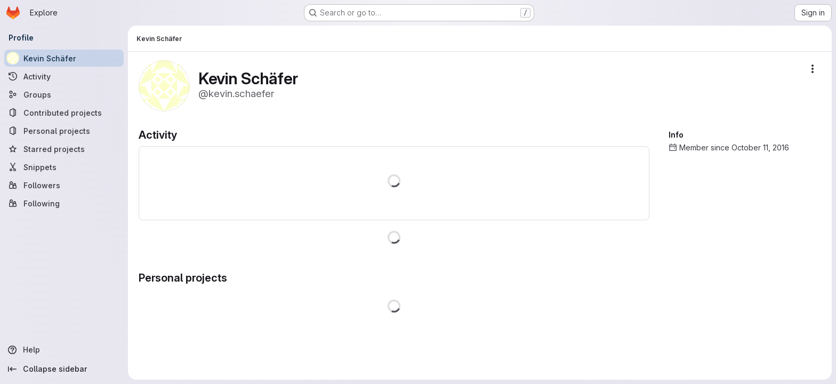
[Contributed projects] (64, 112)
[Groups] (64, 94)
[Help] (64, 349)
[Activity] (64, 76)
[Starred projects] (64, 148)
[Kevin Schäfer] (64, 58)
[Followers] (64, 185)
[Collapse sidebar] (64, 369)
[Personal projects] (64, 130)
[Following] (64, 203)
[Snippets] (64, 166)
